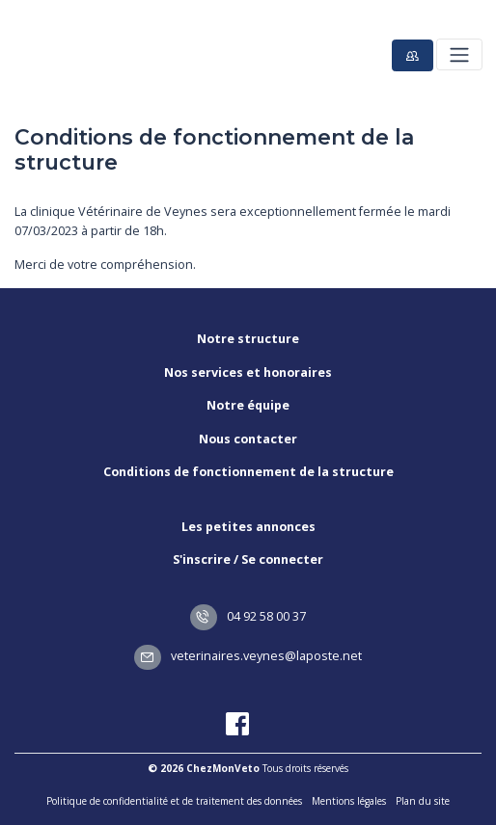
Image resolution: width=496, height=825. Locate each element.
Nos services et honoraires (248, 372)
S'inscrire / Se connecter (248, 559)
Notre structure (248, 339)
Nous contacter (248, 439)
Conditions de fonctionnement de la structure (248, 472)
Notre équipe (248, 405)
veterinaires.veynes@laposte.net (248, 656)
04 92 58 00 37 (248, 616)
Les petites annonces (248, 527)
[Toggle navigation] (459, 54)
